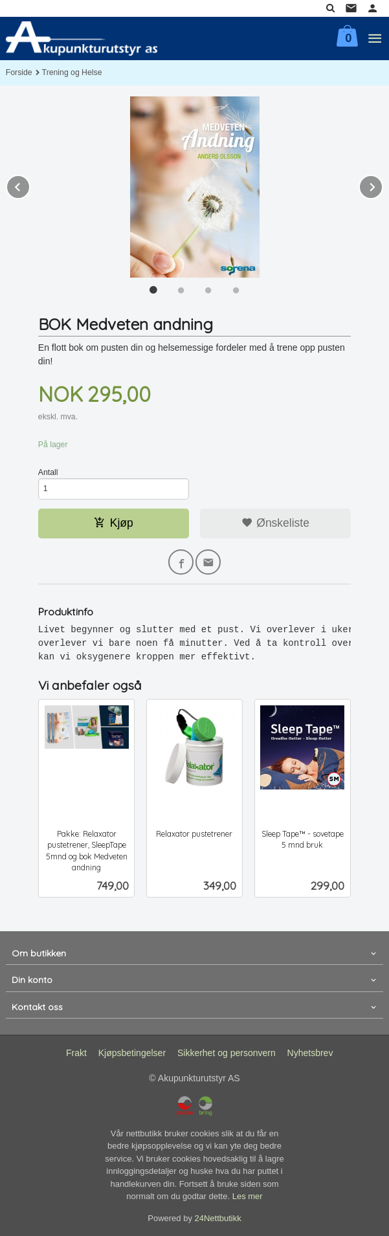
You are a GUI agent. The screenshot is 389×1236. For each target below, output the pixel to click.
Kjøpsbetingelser (132, 1053)
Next (382, 185)
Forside (19, 72)
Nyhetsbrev (310, 1053)
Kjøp (113, 522)
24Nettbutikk (218, 1218)
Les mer (247, 1196)
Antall (48, 472)
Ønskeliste (275, 522)
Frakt (76, 1053)
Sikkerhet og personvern (226, 1053)
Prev (29, 185)
